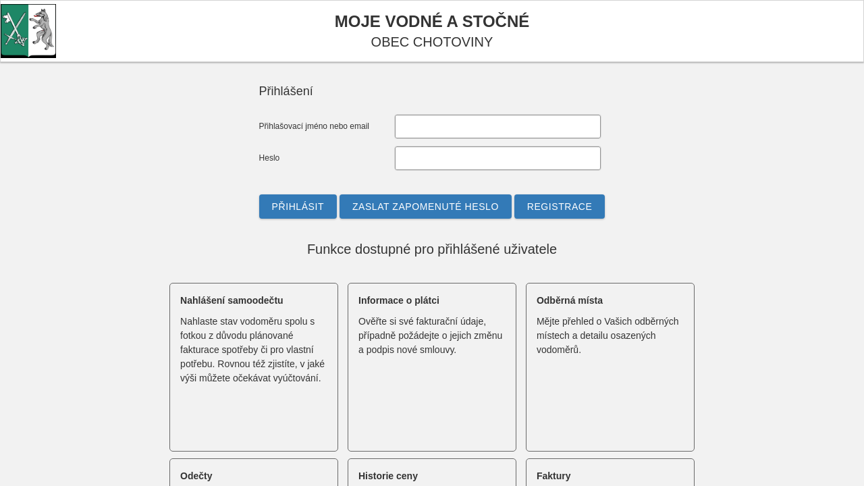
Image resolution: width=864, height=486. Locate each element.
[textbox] (498, 126)
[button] (298, 206)
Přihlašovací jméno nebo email (314, 126)
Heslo (269, 158)
